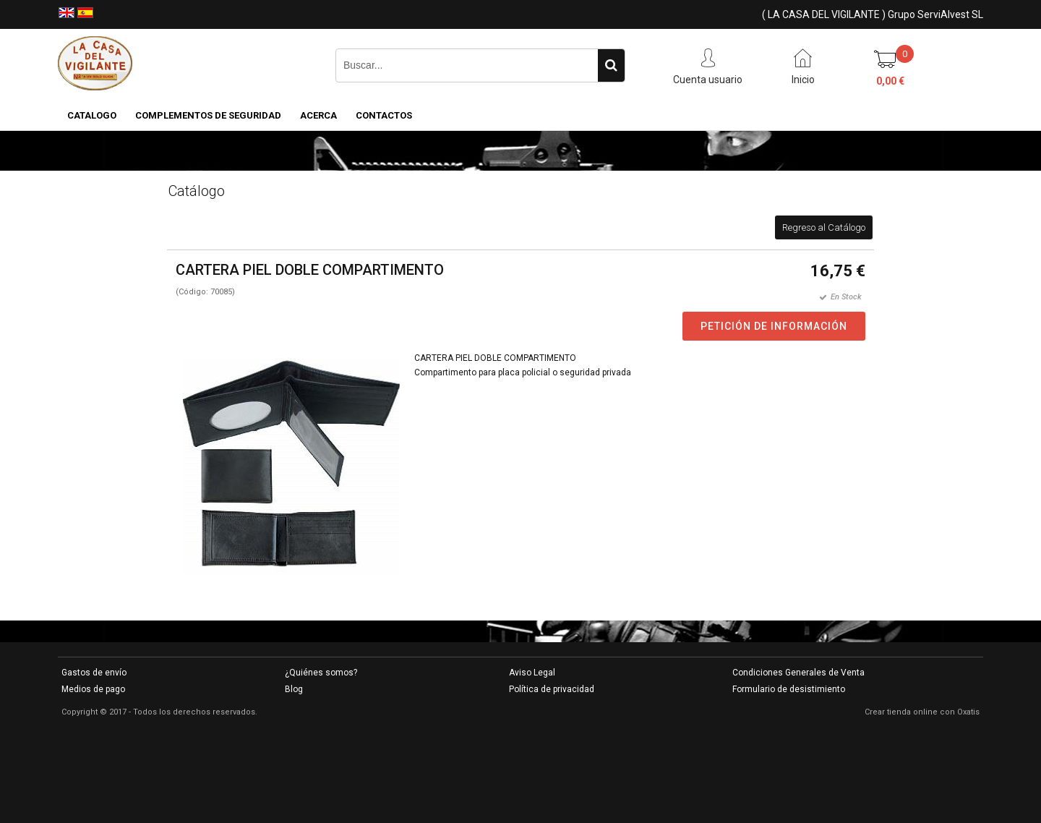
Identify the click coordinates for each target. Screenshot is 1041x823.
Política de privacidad (551, 689)
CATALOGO (91, 115)
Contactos (384, 115)
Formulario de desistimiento (788, 689)
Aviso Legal (532, 673)
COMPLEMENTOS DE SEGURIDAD (208, 115)
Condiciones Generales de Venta (798, 673)
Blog (294, 689)
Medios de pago (93, 689)
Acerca (318, 115)
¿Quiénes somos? (321, 673)
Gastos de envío (94, 673)
